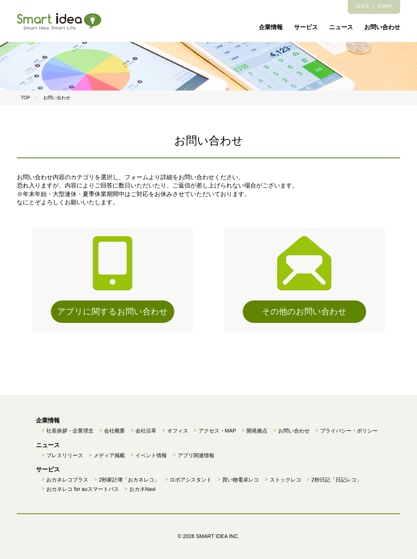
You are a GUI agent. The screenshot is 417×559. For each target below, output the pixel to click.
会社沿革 (145, 431)
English (384, 6)
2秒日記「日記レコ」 (337, 480)
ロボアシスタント (191, 480)
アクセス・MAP (217, 431)
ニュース (341, 27)
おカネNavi (142, 489)
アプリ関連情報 (196, 455)
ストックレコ (285, 480)
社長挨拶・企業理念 (69, 431)
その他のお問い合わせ (304, 311)
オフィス (177, 431)
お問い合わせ (382, 27)
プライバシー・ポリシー (349, 431)
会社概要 (114, 431)
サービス (306, 27)
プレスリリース (64, 455)
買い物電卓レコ (240, 480)
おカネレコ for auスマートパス (82, 489)
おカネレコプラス (67, 480)
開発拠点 (256, 431)
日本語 (363, 6)
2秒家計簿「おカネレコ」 (129, 480)
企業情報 (271, 27)
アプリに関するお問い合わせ (112, 311)
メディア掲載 (109, 455)
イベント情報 (151, 455)
